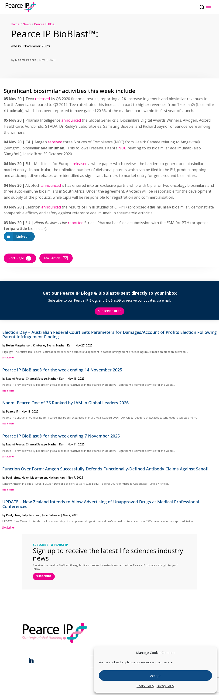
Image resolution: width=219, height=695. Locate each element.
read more (8, 357)
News (27, 24)
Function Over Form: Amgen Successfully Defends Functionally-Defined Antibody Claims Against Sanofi (105, 469)
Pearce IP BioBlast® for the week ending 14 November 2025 (62, 370)
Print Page (19, 258)
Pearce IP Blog (44, 24)
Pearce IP (12, 411)
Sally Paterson (31, 515)
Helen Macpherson (18, 345)
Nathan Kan (64, 345)
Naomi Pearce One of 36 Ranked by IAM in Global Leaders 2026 (65, 403)
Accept (155, 675)
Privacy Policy (165, 686)
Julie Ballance (51, 515)
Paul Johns (13, 478)
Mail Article (56, 258)
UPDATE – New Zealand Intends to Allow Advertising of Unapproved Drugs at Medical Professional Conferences (100, 504)
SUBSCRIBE (43, 576)
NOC (122, 148)
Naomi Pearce (25, 60)
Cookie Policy (145, 686)
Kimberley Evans (44, 345)
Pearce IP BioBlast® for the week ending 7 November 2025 (61, 436)
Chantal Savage (36, 379)
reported (75, 222)
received (55, 142)
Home (15, 24)
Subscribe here (109, 311)
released (42, 98)
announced (71, 120)
